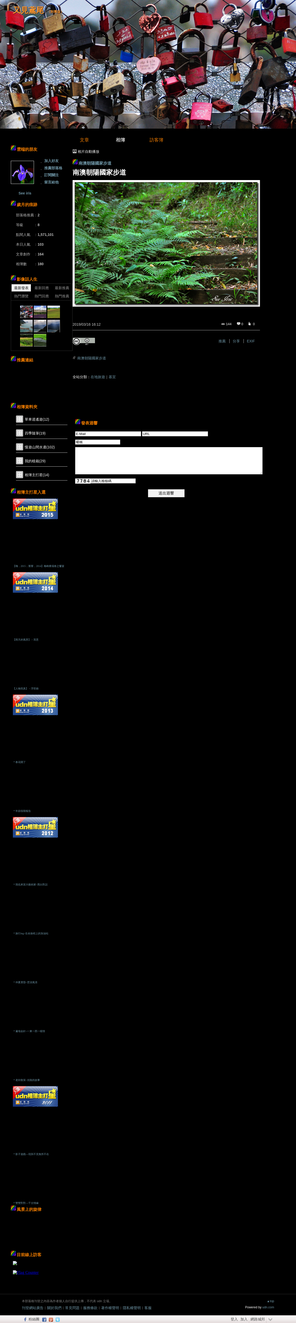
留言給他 (51, 182)
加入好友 (51, 161)
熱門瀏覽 (21, 296)
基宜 (112, 377)
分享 (236, 341)
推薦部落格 (53, 168)
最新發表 (21, 288)
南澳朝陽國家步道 (95, 163)
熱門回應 (41, 296)
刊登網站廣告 (32, 1308)
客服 (148, 1308)
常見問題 (72, 1308)
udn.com (268, 1307)
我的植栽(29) (35, 461)
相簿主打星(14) (37, 475)
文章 (84, 140)
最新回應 (41, 288)
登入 (234, 1319)
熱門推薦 (62, 296)
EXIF (251, 341)
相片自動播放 (88, 151)
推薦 (222, 341)
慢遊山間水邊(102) (40, 447)
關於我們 (54, 1308)
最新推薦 (62, 288)
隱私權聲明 (132, 1308)
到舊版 (55, 12)
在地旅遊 (98, 377)
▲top (270, 1301)
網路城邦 (257, 1319)
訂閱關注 (51, 175)
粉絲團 (34, 1319)
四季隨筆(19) (35, 433)
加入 (244, 1319)
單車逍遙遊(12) (37, 419)
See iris (25, 193)
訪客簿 (156, 140)
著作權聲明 (110, 1308)
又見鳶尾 (28, 10)
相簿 (120, 140)
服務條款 (90, 1308)
